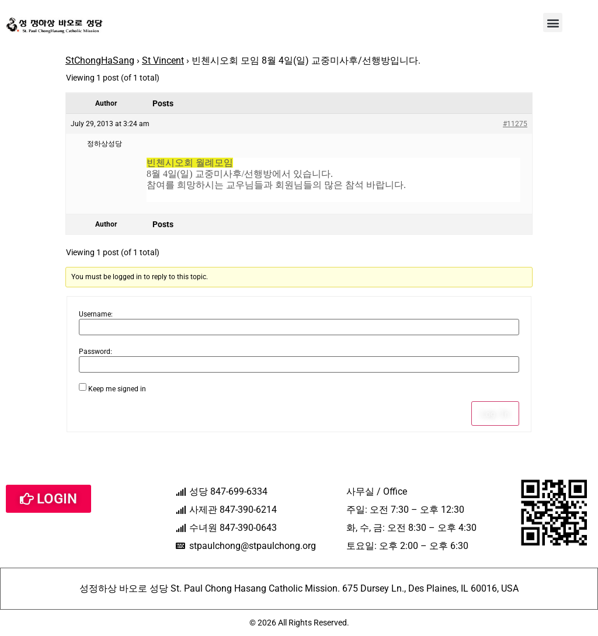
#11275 (515, 124)
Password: (95, 351)
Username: (96, 314)
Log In (495, 413)
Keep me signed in (117, 388)
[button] (552, 22)
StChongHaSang (99, 60)
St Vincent (163, 60)
